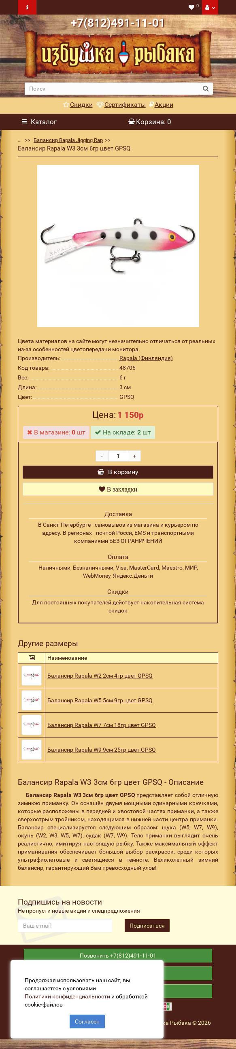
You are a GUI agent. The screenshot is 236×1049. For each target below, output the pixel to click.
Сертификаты (121, 104)
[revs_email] (65, 930)
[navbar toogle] (27, 7)
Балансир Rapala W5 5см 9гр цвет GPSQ (100, 704)
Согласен (87, 1020)
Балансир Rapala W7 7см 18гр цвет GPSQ (101, 729)
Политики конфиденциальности (69, 995)
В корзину (118, 474)
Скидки (78, 104)
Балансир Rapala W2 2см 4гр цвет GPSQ (100, 679)
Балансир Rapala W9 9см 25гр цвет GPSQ (101, 753)
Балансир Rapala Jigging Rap (68, 140)
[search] (112, 89)
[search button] (206, 89)
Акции (161, 104)
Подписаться (147, 929)
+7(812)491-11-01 (118, 23)
